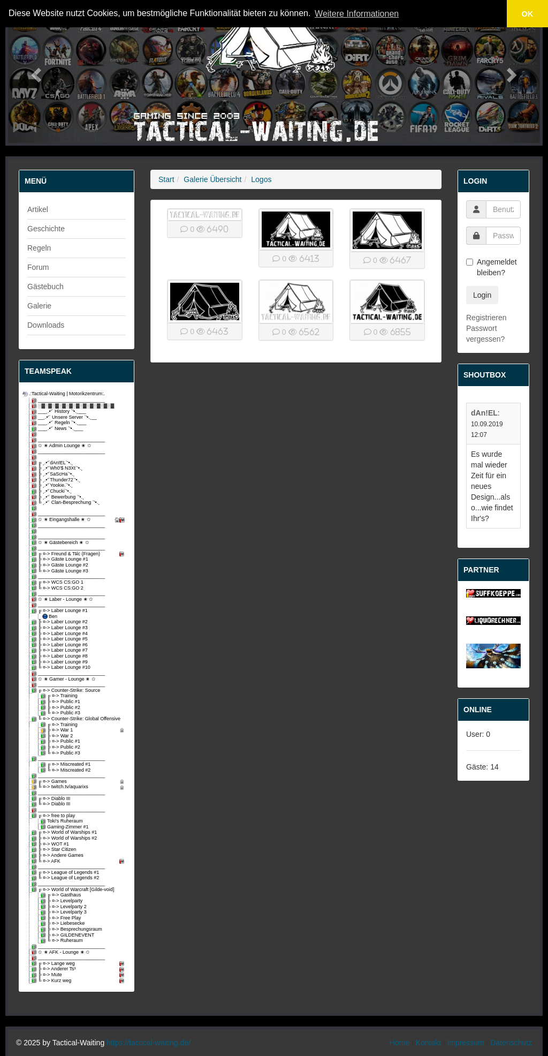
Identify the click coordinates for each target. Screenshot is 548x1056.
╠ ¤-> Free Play (61, 918)
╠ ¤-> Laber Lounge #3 (60, 628)
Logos (261, 179)
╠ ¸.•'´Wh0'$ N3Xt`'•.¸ (57, 468)
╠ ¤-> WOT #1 (51, 844)
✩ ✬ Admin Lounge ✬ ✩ (62, 446)
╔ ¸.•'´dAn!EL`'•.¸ (53, 463)
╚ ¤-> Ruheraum (62, 941)
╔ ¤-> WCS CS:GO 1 (58, 582)
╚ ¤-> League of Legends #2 (66, 878)
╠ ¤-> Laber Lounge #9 (60, 662)
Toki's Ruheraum (62, 821)
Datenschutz (511, 1042)
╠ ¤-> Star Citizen (54, 850)
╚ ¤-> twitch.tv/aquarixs (79, 787)
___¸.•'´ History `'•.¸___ (59, 411)
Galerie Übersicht (212, 179)
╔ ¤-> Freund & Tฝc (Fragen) (79, 554)
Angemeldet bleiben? (491, 267)
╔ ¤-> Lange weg (79, 964)
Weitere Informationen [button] (357, 13)
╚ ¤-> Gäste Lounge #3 (60, 571)
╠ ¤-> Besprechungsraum (72, 929)
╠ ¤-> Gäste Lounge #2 (60, 565)
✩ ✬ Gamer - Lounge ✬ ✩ (64, 679)
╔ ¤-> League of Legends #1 (66, 873)
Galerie (39, 305)
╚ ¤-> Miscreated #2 (66, 770)
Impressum (465, 1042)
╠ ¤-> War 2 (57, 736)
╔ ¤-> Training (60, 696)
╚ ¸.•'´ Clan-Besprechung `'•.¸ (66, 503)
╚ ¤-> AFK (79, 861)
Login (482, 295)
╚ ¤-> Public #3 (61, 713)
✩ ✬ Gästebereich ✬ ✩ (61, 543)
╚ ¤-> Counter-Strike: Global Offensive (76, 719)
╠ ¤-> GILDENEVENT (68, 935)
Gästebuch (45, 286)
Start (166, 179)
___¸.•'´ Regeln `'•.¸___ (59, 423)
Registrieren (486, 317)
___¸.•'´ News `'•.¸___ (58, 429)
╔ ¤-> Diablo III (51, 799)
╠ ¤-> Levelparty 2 (64, 907)
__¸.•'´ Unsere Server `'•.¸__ (65, 417)
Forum (38, 267)
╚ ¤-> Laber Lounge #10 (61, 667)
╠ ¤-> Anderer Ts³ (79, 969)
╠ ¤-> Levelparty (62, 901)
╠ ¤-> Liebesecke (63, 923)
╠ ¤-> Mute (79, 975)
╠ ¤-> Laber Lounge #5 (60, 639)
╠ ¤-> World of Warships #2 (65, 838)
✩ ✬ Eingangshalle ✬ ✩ (79, 520)
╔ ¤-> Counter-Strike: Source (66, 690)
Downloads (45, 325)
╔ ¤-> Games (79, 782)
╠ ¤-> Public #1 (61, 702)
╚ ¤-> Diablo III (51, 804)
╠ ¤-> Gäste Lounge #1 (60, 559)
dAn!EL (484, 413)
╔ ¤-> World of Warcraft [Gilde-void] (73, 890)
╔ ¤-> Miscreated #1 (66, 764)
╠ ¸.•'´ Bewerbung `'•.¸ (58, 497)
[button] (34, 71)
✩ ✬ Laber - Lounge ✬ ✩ (63, 599)
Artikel (37, 209)
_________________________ (69, 400)
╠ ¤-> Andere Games (58, 855)
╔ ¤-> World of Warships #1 (65, 832)
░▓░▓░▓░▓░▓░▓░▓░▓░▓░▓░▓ (73, 406)
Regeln (39, 248)
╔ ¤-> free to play (54, 816)
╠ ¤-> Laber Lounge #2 (60, 622)
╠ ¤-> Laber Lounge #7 (60, 650)
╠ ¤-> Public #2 (61, 708)
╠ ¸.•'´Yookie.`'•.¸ (53, 485)
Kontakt (428, 1042)
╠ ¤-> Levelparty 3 (64, 912)
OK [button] (528, 14)
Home (399, 1042)
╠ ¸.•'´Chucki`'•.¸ (52, 491)
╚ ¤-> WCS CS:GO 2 (58, 588)
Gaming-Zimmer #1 (65, 827)
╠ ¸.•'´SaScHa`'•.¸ (54, 474)
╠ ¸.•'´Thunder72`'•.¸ (56, 480)
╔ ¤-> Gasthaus (61, 895)
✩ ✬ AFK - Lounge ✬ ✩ (61, 952)
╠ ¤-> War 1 (84, 730)
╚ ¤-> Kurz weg (79, 981)
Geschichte (46, 228)
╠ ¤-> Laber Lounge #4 (60, 634)
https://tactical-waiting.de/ (148, 1042)
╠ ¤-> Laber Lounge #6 (60, 645)
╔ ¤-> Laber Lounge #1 (60, 611)
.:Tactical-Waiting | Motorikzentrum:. (64, 394)
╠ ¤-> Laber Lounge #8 (60, 656)
